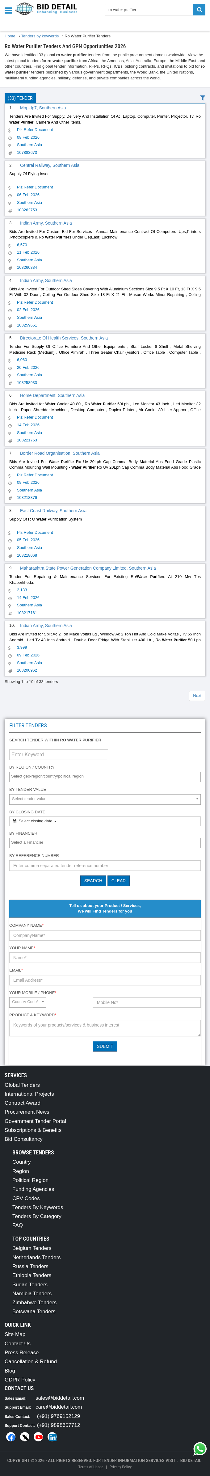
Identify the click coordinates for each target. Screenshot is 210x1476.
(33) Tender (20, 98)
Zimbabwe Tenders (34, 1302)
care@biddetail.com (59, 1407)
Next (197, 695)
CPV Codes (26, 1198)
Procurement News (27, 1112)
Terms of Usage (90, 1467)
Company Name (26, 925)
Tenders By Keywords (37, 1207)
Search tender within (55, 740)
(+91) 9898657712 (58, 1425)
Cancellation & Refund (31, 1361)
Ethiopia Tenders (31, 1275)
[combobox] (105, 777)
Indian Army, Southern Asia (46, 223)
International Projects (29, 1094)
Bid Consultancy (24, 1139)
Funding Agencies (33, 1189)
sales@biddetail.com (60, 1398)
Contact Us (18, 1344)
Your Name (22, 948)
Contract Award (22, 1103)
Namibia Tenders (32, 1294)
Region (20, 1171)
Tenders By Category (36, 1216)
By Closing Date (27, 812)
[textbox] (106, 776)
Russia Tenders (30, 1266)
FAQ (17, 1225)
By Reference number (34, 855)
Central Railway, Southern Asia (49, 165)
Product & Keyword (32, 1015)
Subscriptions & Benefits (33, 1130)
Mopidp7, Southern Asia (43, 107)
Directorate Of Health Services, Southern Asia (64, 337)
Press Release (22, 1353)
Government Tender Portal (35, 1121)
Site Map (15, 1334)
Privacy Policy (121, 1467)
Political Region (30, 1180)
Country (21, 1162)
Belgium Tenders (31, 1248)
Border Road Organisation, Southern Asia (60, 453)
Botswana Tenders (34, 1311)
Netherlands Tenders (36, 1257)
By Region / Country (32, 767)
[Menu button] (10, 10)
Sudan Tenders (30, 1285)
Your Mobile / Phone (32, 992)
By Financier (23, 833)
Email (16, 970)
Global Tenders (22, 1085)
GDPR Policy (20, 1380)
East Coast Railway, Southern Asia (53, 510)
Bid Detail (190, 1460)
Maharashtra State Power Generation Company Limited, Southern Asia (88, 568)
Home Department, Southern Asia (52, 395)
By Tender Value (27, 789)
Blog (10, 1371)
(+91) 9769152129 (58, 1416)
